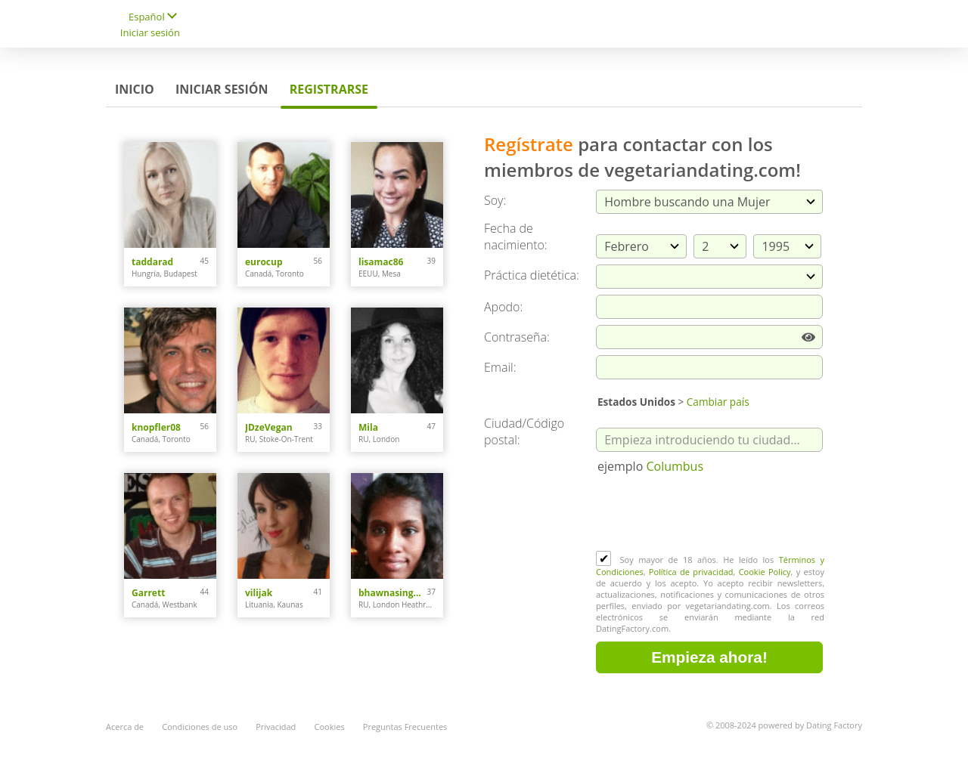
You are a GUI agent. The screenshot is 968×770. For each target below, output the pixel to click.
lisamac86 (380, 261)
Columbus (674, 466)
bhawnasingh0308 (392, 592)
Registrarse (329, 89)
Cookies (330, 726)
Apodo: (503, 306)
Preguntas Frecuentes (405, 726)
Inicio (134, 89)
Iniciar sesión (150, 32)
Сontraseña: (517, 337)
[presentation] (711, 513)
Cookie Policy (765, 571)
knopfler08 (156, 427)
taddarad (152, 261)
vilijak (258, 592)
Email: (500, 367)
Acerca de (125, 726)
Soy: (495, 200)
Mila (368, 427)
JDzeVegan (269, 427)
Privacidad (276, 726)
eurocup (264, 261)
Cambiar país (718, 401)
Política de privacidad (691, 571)
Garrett (148, 592)
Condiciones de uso (199, 726)
